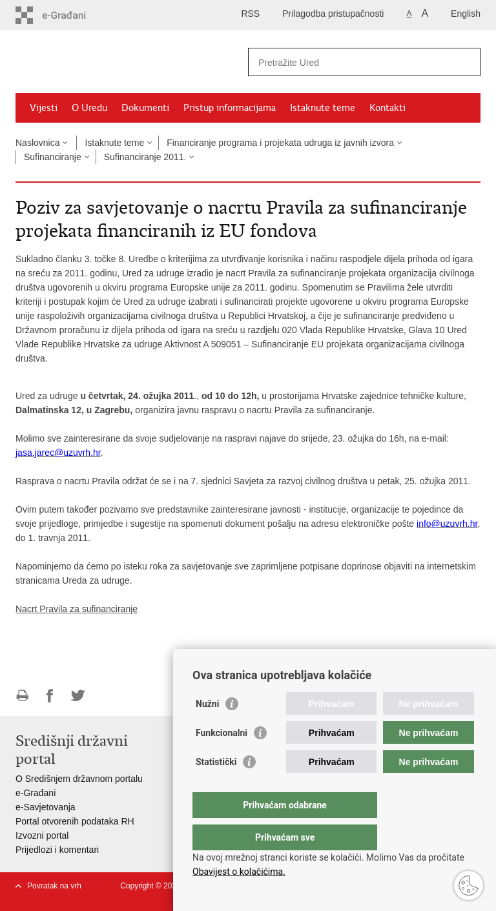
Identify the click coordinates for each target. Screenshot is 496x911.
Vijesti (43, 108)
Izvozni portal (42, 835)
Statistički (216, 788)
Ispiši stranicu (22, 695)
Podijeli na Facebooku (50, 695)
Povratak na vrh (54, 885)
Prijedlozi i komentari (57, 849)
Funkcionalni (221, 758)
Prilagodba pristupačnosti (333, 13)
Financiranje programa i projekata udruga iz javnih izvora (280, 143)
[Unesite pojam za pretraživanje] (350, 62)
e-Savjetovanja (46, 807)
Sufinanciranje (52, 157)
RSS (250, 13)
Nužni (207, 729)
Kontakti (387, 108)
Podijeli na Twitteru (78, 695)
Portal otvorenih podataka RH (75, 821)
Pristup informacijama (229, 108)
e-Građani (36, 793)
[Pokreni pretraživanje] (466, 62)
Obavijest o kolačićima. (238, 871)
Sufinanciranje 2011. (145, 157)
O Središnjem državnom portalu (79, 778)
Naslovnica (37, 143)
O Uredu (89, 108)
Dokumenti (145, 108)
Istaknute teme (322, 108)
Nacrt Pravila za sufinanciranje (77, 609)
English (465, 13)
